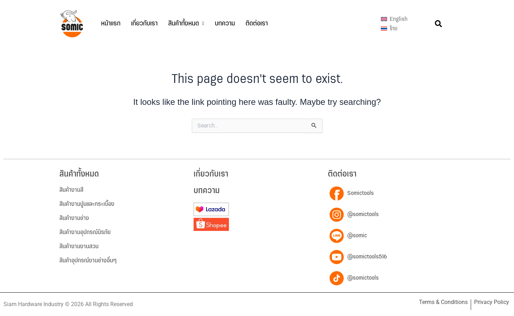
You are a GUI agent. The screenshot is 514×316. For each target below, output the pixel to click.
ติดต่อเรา (257, 23)
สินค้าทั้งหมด (79, 174)
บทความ (225, 23)
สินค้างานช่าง (74, 218)
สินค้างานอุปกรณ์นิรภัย (85, 232)
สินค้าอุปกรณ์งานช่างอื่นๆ (88, 260)
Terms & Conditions (443, 302)
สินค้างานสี (71, 190)
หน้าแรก (110, 23)
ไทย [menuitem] (393, 28)
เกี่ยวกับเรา (144, 23)
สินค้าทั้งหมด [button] (186, 23)
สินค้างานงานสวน (79, 246)
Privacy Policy (491, 302)
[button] (186, 23)
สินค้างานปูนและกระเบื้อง (86, 204)
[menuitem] (394, 19)
